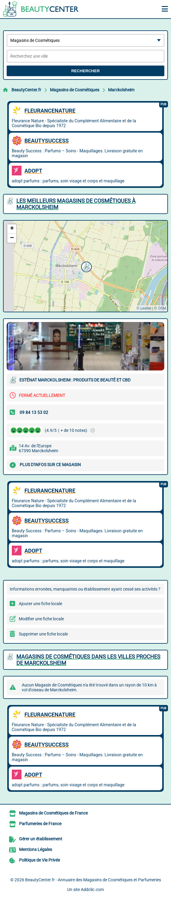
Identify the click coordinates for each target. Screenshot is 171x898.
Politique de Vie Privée (39, 860)
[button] (85, 266)
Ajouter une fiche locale (40, 603)
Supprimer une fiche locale (43, 634)
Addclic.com (92, 889)
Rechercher (85, 71)
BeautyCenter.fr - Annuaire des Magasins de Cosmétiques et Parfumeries (93, 879)
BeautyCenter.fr (26, 89)
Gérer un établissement (40, 838)
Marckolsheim (121, 89)
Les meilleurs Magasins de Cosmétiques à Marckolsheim (76, 204)
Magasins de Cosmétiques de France (53, 813)
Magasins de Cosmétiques (74, 89)
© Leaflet (143, 308)
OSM (162, 308)
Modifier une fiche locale (41, 618)
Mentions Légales (35, 849)
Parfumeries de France (40, 823)
